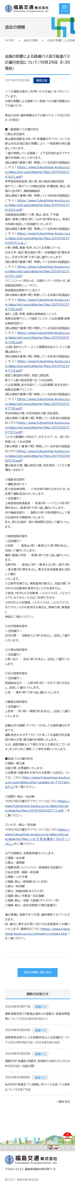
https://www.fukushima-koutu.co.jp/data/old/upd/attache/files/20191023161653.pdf (37, 205)
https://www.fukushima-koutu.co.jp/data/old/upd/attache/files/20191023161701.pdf (37, 271)
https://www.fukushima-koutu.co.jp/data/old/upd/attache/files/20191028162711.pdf (37, 806)
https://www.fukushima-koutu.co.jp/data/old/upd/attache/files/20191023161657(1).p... (37, 238)
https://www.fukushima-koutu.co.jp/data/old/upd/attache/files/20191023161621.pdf (37, 172)
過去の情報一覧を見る (37, 972)
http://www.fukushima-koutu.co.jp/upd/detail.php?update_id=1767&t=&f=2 (37, 782)
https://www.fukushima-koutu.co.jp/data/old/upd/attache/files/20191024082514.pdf (37, 456)
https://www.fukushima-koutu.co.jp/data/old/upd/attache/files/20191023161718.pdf (37, 404)
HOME (9, 40)
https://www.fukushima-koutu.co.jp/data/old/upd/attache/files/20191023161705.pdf (37, 304)
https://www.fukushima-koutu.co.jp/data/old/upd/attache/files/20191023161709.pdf (37, 337)
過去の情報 (31, 40)
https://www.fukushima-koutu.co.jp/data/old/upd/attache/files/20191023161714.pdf (37, 366)
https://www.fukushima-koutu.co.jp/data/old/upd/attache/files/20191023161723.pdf (37, 427)
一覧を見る (63, 1101)
